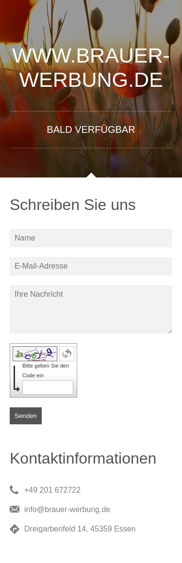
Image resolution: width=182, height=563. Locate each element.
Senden (26, 415)
